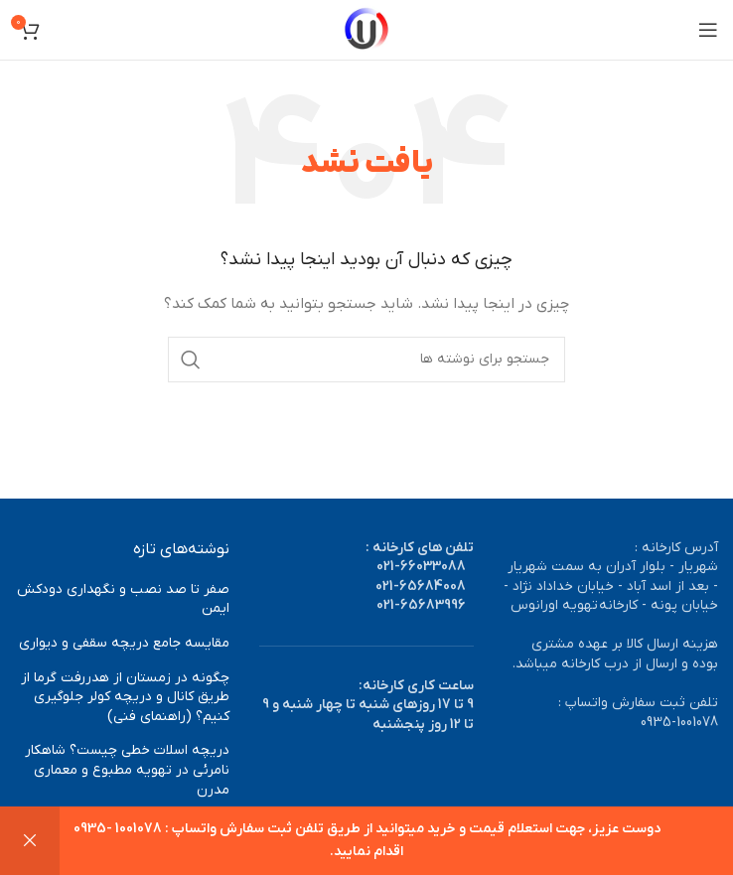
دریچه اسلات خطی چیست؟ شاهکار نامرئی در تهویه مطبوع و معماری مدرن (127, 770)
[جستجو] (366, 359)
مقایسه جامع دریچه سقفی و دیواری (124, 643)
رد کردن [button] (30, 840)
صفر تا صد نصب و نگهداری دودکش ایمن (123, 599)
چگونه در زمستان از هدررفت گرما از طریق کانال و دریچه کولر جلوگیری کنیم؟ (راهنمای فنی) (125, 697)
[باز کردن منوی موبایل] (708, 30)
